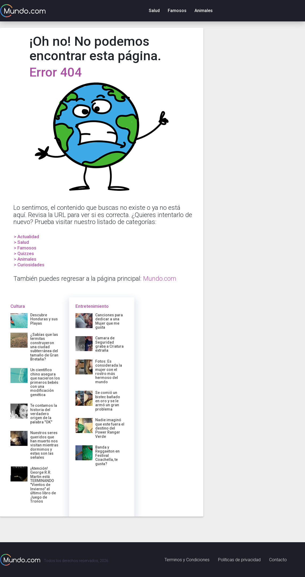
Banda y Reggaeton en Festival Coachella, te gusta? (107, 455)
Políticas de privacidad (239, 559)
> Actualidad (26, 236)
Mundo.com (159, 278)
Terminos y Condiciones (187, 559)
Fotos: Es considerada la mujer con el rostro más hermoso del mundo (108, 371)
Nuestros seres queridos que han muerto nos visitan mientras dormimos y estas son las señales (44, 445)
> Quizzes (24, 253)
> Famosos (25, 247)
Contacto (278, 559)
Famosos (177, 10)
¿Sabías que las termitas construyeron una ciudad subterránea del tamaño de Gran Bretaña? (44, 346)
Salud (154, 10)
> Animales (25, 259)
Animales (204, 10)
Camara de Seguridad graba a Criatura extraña (109, 344)
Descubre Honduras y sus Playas (44, 319)
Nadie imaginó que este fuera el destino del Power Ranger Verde (109, 428)
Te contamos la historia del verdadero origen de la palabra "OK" (43, 413)
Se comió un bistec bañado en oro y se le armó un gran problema (107, 400)
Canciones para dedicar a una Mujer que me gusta (109, 321)
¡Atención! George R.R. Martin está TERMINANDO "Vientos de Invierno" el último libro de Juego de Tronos (43, 484)
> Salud (21, 242)
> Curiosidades (29, 264)
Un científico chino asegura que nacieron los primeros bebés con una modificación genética (45, 382)
